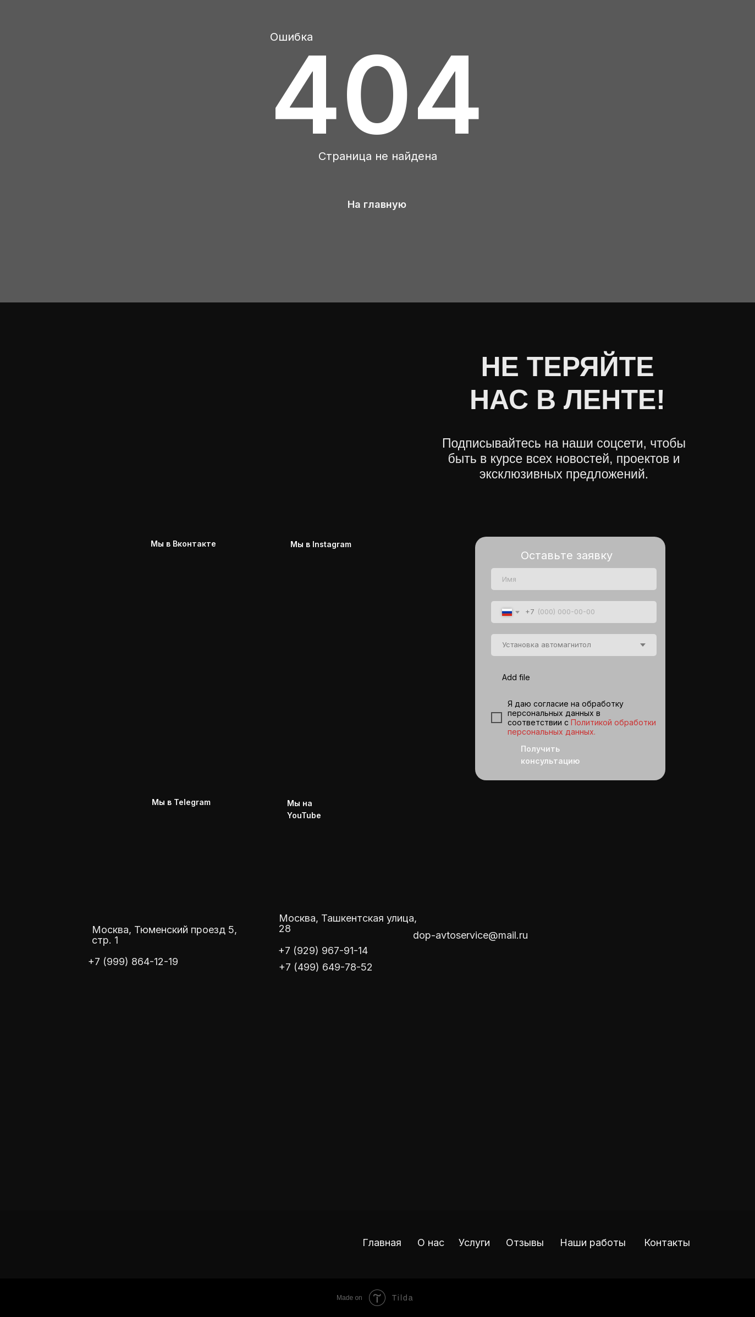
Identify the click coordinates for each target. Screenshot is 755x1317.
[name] (574, 579)
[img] (234, 383)
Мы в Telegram (181, 802)
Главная (381, 1242)
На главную (377, 204)
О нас (430, 1242)
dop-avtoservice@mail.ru (470, 935)
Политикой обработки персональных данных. (582, 727)
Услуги (474, 1242)
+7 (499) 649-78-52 (326, 967)
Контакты (667, 1242)
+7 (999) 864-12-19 (133, 961)
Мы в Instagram (320, 544)
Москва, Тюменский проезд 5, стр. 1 (164, 935)
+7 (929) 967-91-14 (323, 950)
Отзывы (525, 1242)
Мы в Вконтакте (183, 543)
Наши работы (593, 1242)
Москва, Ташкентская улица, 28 (348, 923)
